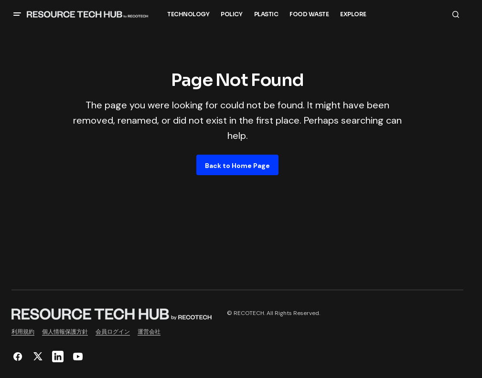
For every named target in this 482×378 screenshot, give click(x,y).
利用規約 (22, 332)
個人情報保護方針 (65, 332)
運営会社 (149, 332)
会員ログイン (113, 332)
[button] (17, 14)
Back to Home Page (237, 165)
